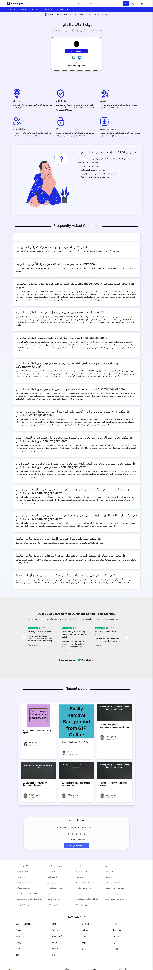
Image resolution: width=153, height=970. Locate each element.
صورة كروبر (21, 877)
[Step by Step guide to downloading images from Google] (114, 712)
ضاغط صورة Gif (22, 871)
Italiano (85, 930)
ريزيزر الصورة (51, 882)
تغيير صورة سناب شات (112, 893)
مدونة (134, 3)
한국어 (85, 949)
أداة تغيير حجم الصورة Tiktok (27, 893)
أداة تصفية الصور (52, 877)
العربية (114, 942)
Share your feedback (76, 845)
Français (55, 930)
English (115, 924)
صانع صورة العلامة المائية (84, 882)
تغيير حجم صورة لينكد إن (84, 888)
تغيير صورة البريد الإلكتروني (114, 888)
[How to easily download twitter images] (114, 770)
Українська (87, 942)
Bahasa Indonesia (23, 924)
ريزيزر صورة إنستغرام (54, 888)
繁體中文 (55, 955)
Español (19, 930)
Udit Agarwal (111, 737)
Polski (18, 936)
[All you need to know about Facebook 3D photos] (38, 770)
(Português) (57, 936)
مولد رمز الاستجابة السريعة (56, 866)
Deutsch (85, 924)
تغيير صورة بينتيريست (83, 893)
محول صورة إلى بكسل (112, 882)
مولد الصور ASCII (23, 866)
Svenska (85, 936)
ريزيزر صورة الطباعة (83, 905)
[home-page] (16, 3)
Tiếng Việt (116, 936)
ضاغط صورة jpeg (82, 871)
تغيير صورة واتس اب (24, 905)
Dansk (54, 924)
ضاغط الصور (109, 866)
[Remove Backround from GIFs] (76, 721)
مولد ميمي (79, 877)
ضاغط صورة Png (53, 871)
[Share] (79, 3)
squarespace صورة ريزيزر (114, 899)
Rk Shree (33, 742)
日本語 (115, 949)
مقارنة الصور (109, 871)
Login (141, 4)
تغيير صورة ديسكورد (53, 899)
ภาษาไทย (55, 949)
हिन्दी (18, 949)
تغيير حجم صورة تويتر (54, 893)
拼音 (18, 955)
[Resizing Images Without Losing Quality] (38, 715)
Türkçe (19, 942)
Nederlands (117, 930)
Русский (55, 942)
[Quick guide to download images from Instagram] (76, 770)
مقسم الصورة (80, 866)
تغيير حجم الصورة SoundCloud (87, 899)
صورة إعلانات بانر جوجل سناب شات (29, 899)
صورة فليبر (109, 877)
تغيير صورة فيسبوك (23, 888)
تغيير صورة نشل (52, 905)
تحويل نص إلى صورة (24, 882)
